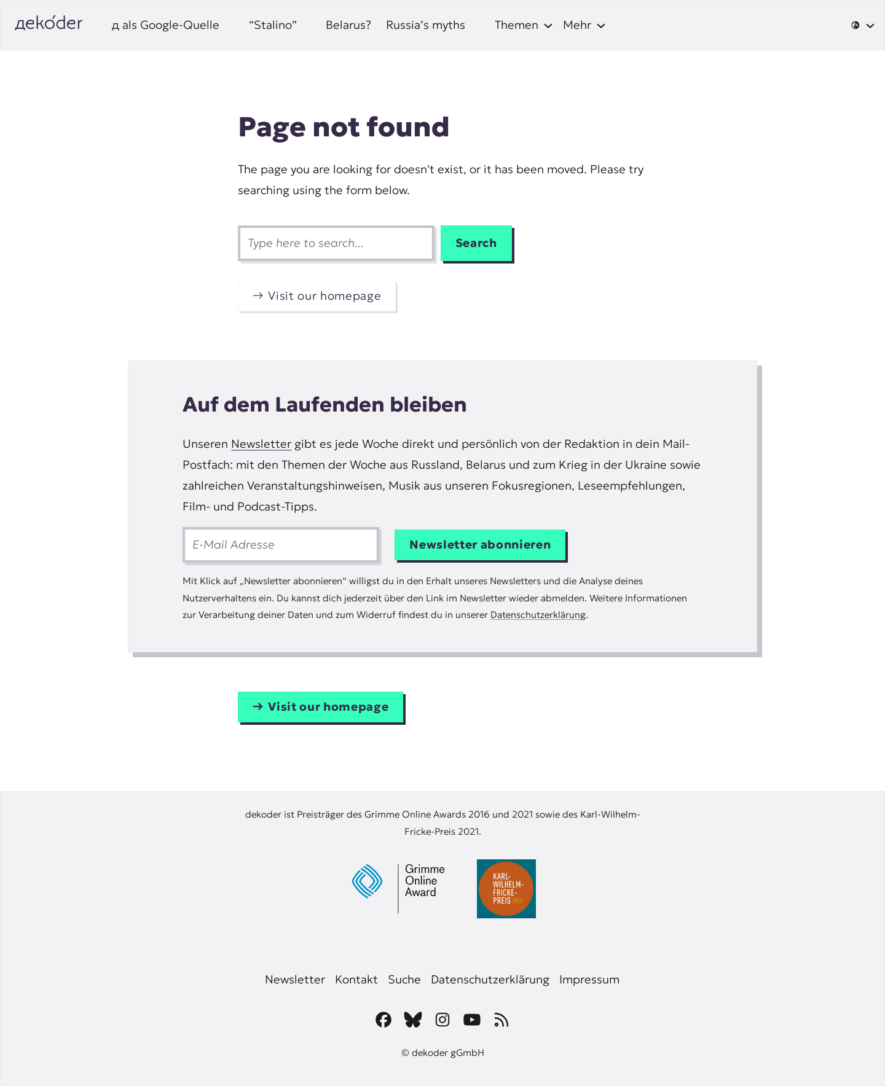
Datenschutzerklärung (538, 614)
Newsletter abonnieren (480, 544)
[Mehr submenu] (584, 25)
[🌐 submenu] (863, 25)
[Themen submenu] (524, 25)
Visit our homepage (324, 296)
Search (476, 243)
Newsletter (261, 444)
